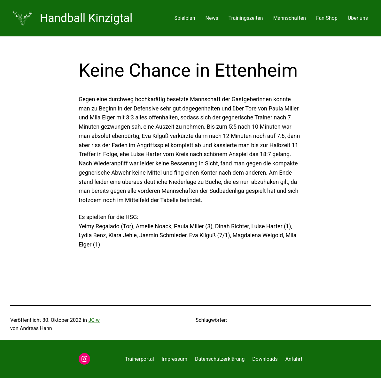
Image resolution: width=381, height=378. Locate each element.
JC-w (94, 320)
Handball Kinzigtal (86, 18)
